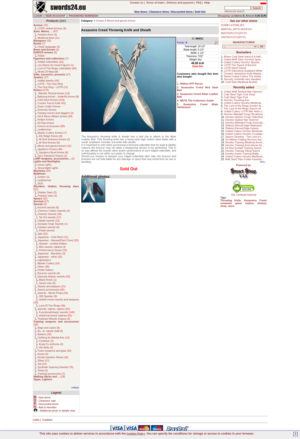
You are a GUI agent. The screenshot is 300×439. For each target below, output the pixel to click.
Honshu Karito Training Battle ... (243, 153)
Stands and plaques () (52, 286)
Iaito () (43, 233)
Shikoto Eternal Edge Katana (241, 128)
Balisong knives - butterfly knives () (58, 96)
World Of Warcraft (48, 71)
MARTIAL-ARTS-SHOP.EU (236, 29)
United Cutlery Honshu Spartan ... (243, 62)
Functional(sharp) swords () (57, 312)
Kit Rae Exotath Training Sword (243, 148)
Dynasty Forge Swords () (53, 223)
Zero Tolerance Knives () (52, 155)
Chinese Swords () (50, 214)
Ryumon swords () (49, 273)
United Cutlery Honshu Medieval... (243, 102)
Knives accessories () (51, 126)
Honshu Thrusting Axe (236, 100)
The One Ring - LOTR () (53, 87)
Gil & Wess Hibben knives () (55, 116)
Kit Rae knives (46, 122)
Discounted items (182, 11)
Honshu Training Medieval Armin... (245, 142)
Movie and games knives (121, 20)
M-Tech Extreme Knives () (54, 139)
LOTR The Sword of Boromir (240, 65)
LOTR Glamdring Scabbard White (243, 70)
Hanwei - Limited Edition (53, 243)
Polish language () (49, 46)
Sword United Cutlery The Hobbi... (243, 76)
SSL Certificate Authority (244, 193)
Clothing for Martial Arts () (54, 337)
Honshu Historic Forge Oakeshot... (245, 117)
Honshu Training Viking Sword (242, 150)
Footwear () (46, 340)
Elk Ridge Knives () (50, 136)
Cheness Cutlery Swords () (54, 210)
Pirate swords (47, 230)
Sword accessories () (51, 289)
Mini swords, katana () (52, 246)
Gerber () (43, 176)
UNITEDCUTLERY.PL (233, 37)
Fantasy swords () (49, 227)
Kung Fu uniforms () (51, 344)
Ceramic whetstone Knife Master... (243, 73)
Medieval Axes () (49, 37)
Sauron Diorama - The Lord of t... (244, 136)
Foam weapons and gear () (54, 350)
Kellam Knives (46, 119)
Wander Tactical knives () (54, 93)
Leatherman (44, 129)
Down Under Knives (49, 106)
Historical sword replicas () (55, 315)
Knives (100, 20)
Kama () (43, 354)
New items (140, 11)
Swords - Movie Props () (53, 292)
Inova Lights (44, 164)
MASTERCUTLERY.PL (234, 33)
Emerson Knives (47, 109)
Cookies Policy (136, 433)
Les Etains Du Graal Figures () (56, 65)
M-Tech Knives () (49, 142)
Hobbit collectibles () (51, 61)
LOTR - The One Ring (50, 83)
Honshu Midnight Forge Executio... (245, 122)
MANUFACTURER (244, 42)
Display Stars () (47, 192)
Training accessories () (51, 373)
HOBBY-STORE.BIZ (232, 25)
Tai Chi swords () (50, 217)
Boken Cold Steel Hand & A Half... (243, 56)
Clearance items (159, 11)
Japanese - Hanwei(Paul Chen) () (58, 240)
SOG (40, 183)
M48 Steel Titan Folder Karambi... (244, 159)
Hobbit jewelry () (48, 80)
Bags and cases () (49, 327)
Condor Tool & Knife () (52, 103)
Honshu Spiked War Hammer (242, 119)
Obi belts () (46, 347)
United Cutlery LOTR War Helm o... (244, 111)
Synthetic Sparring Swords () (55, 367)
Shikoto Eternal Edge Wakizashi (243, 125)
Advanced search (234, 11)
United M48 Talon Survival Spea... (243, 59)
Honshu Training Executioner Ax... (244, 145)
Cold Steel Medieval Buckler (241, 82)
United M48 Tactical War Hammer (243, 91)
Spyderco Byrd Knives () (53, 152)
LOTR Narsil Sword (235, 67)
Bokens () (44, 334)
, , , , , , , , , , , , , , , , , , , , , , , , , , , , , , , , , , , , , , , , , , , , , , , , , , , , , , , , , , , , (239, 46)
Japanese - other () (50, 256)
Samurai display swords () (54, 276)
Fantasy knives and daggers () (56, 113)
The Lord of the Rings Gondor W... (243, 105)
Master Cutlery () (49, 263)
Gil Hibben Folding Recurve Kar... (244, 139)
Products (52, 21)
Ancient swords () (48, 207)
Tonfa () (43, 370)
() (41, 25)
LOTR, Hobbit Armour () (52, 28)
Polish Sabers (45, 269)
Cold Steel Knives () (51, 99)
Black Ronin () (47, 279)
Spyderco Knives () (50, 149)
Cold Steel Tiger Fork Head (239, 94)
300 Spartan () (48, 296)
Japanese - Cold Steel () (53, 237)
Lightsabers (44, 260)
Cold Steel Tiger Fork (236, 97)
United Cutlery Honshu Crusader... (245, 133)
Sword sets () (47, 283)
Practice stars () (47, 195)
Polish (41, 55)
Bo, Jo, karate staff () (50, 331)
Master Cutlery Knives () (52, 132)
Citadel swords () (49, 220)
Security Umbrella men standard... (243, 79)
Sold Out (200, 11)
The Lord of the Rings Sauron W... (243, 108)
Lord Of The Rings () (52, 305)
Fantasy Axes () (47, 34)
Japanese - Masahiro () (51, 253)
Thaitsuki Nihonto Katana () (54, 318)
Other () (43, 266)
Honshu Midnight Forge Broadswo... (244, 114)
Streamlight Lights (48, 168)
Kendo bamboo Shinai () (53, 357)
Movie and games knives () (54, 145)
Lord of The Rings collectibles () (57, 68)
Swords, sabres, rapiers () (54, 308)
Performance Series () (53, 250)
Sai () (42, 363)
